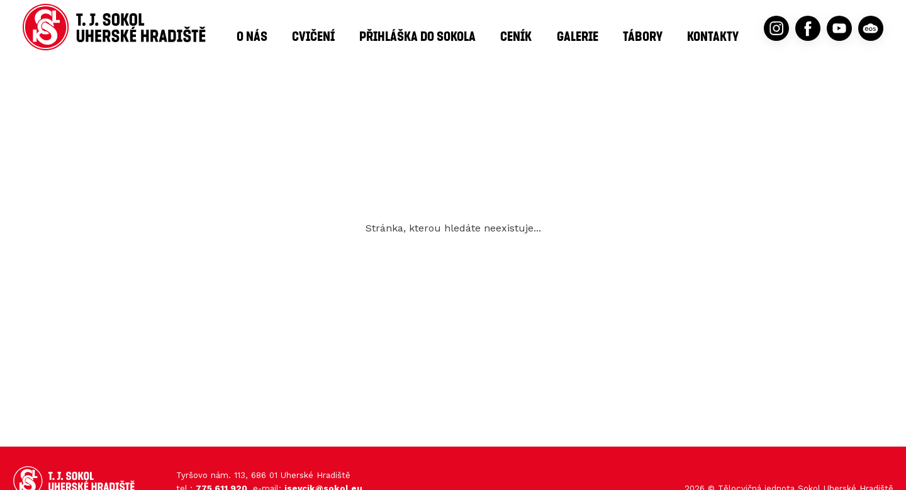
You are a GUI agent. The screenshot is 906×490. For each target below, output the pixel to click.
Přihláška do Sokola (417, 36)
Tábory (643, 36)
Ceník (516, 36)
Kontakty (713, 36)
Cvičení (313, 36)
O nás (252, 36)
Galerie (577, 36)
